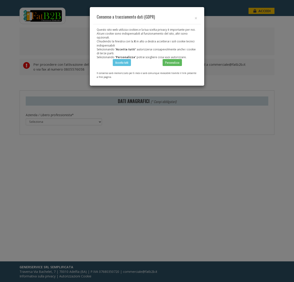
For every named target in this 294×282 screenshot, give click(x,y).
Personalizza (172, 62)
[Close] (196, 18)
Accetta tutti (121, 62)
